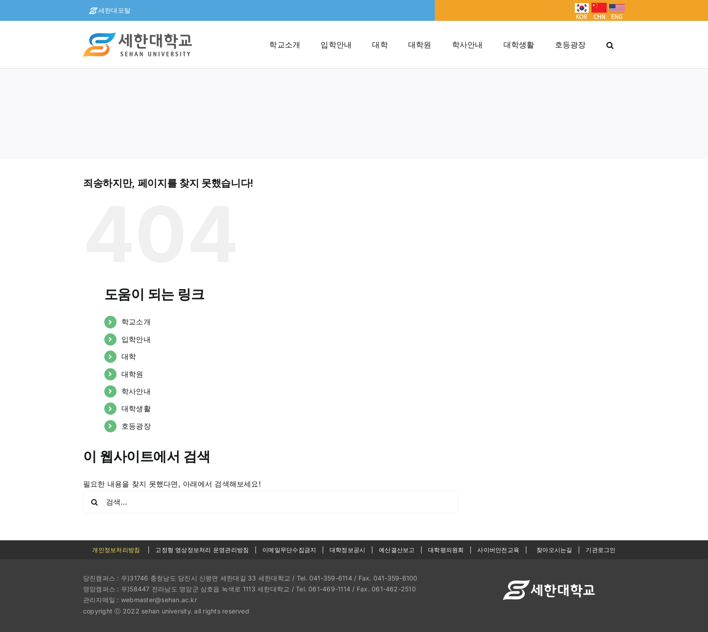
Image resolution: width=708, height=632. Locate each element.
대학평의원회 (446, 549)
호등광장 (136, 426)
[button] (610, 44)
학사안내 (136, 391)
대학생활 (136, 408)
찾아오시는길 (554, 549)
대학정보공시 (347, 549)
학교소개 (136, 321)
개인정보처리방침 (116, 549)
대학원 (132, 374)
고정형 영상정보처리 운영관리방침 (202, 549)
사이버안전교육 (498, 549)
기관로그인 (600, 549)
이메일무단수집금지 (289, 549)
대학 (128, 356)
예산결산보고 (397, 549)
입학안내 (136, 339)
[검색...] (270, 502)
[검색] (94, 502)
